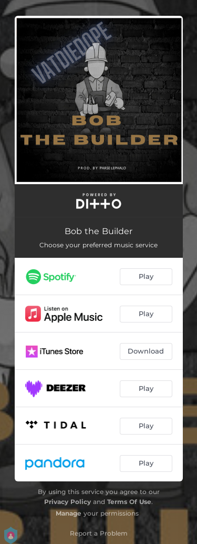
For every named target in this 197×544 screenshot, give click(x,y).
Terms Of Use (129, 502)
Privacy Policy (67, 502)
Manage (68, 513)
